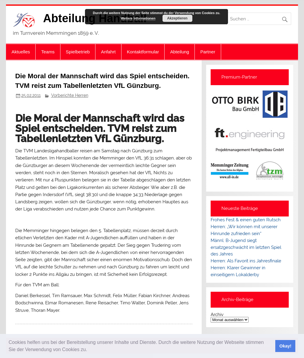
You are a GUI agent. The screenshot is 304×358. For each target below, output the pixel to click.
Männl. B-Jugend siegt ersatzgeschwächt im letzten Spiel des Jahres (246, 247)
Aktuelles (21, 51)
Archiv (217, 314)
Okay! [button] (285, 346)
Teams (48, 51)
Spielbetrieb (78, 51)
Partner (207, 51)
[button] (89, 350)
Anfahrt (108, 51)
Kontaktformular (143, 51)
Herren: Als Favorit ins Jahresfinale (246, 261)
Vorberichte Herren (69, 95)
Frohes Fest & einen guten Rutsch (246, 219)
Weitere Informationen (138, 18)
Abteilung (179, 51)
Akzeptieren (177, 18)
